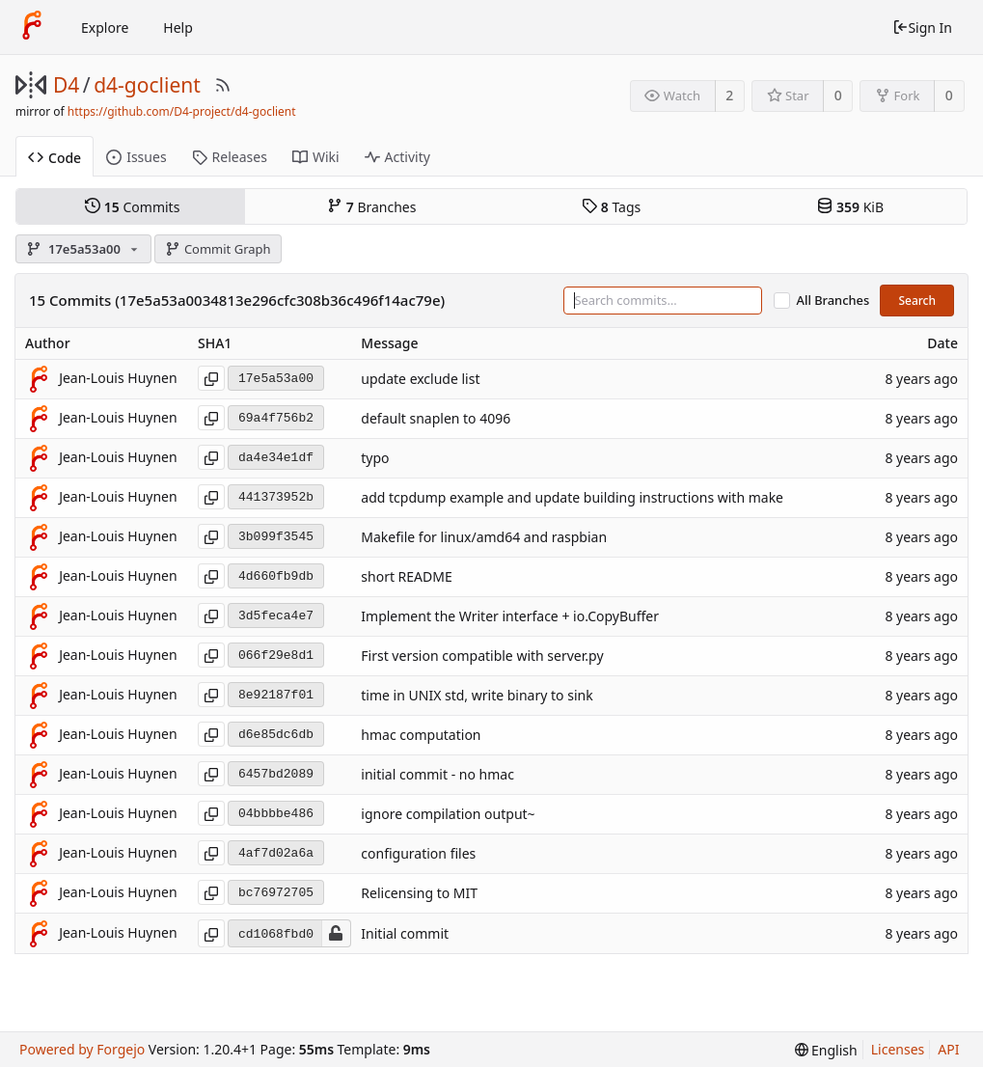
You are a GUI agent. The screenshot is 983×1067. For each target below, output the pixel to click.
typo (375, 459)
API (948, 1049)
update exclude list (420, 379)
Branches (371, 206)
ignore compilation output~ (447, 815)
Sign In (922, 27)
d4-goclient (147, 85)
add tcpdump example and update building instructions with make (572, 498)
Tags (611, 206)
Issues (136, 157)
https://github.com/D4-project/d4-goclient (182, 111)
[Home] (31, 27)
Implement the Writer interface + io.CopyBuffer (510, 617)
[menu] (826, 1050)
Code (54, 158)
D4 (66, 85)
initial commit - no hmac (437, 775)
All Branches (833, 300)
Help (178, 27)
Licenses (898, 1049)
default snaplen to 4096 (435, 419)
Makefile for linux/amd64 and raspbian (484, 538)
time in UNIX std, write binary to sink (476, 696)
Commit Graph (217, 249)
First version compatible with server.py (482, 656)
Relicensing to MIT (419, 894)
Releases (229, 157)
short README (406, 577)
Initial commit (405, 933)
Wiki (316, 157)
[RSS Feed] (223, 85)
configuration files (418, 854)
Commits (132, 206)
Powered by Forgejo (82, 1049)
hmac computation (420, 735)
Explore (104, 27)
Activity (397, 157)
